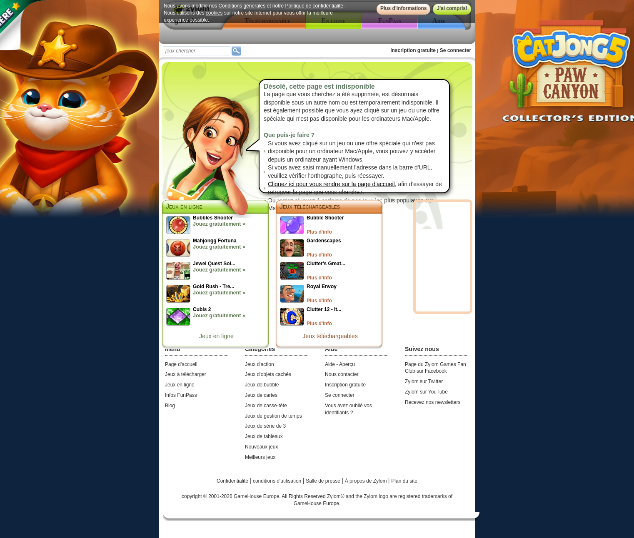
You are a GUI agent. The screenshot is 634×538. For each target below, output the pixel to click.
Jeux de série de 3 (265, 426)
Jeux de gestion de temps (273, 416)
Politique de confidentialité (314, 6)
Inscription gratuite (413, 50)
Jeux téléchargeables (310, 206)
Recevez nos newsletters (432, 402)
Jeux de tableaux (264, 436)
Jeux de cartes (261, 395)
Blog (170, 405)
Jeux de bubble (262, 385)
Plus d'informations (403, 8)
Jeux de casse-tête (266, 405)
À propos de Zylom (366, 481)
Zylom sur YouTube (426, 392)
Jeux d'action (259, 364)
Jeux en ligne (216, 336)
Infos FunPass (181, 395)
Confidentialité (233, 481)
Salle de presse (324, 481)
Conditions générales (241, 6)
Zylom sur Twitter (424, 381)
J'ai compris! (452, 8)
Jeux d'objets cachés (268, 374)
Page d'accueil (181, 364)
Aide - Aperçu (340, 364)
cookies (214, 13)
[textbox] (196, 50)
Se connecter (455, 50)
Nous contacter (342, 374)
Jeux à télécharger (185, 374)
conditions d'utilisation (278, 481)
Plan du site (404, 481)
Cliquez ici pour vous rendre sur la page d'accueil (331, 184)
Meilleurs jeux (260, 457)
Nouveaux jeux (261, 447)
